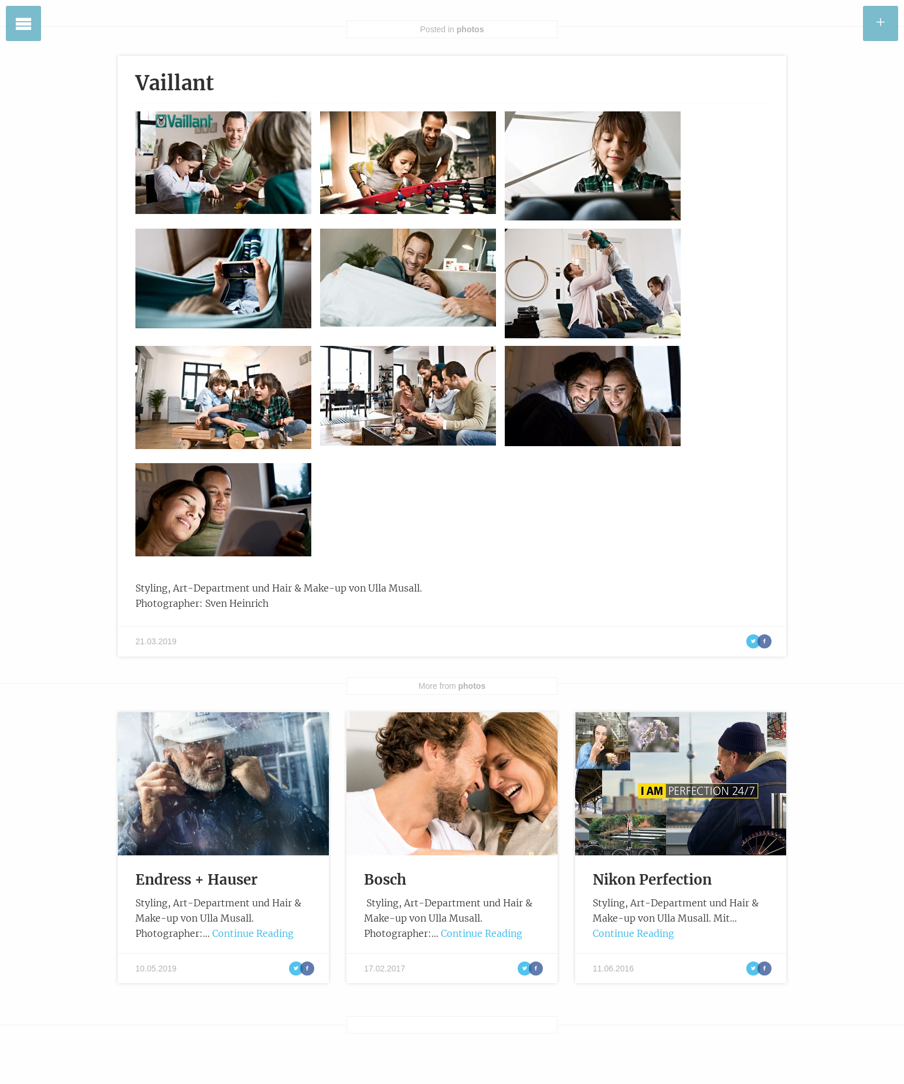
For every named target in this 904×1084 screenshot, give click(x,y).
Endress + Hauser (196, 880)
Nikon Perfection (652, 880)
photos (470, 29)
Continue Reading (253, 933)
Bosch (385, 880)
